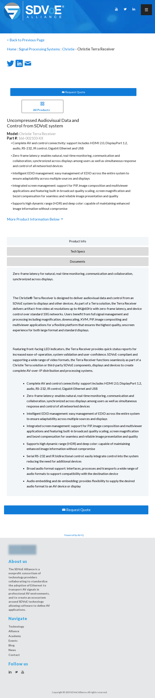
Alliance (13, 631)
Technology (16, 626)
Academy (14, 636)
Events (13, 640)
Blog (11, 645)
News (12, 650)
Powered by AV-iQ (74, 535)
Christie (68, 49)
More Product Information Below (35, 219)
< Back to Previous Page (26, 40)
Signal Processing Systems (39, 49)
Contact (14, 654)
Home (12, 49)
